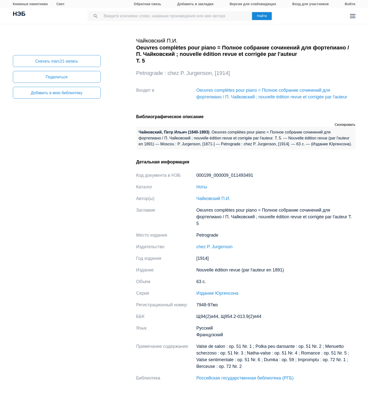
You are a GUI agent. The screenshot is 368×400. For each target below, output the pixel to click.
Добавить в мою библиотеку (56, 93)
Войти (350, 4)
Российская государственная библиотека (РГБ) (245, 378)
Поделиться (56, 77)
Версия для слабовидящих (253, 4)
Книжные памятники (30, 4)
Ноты (201, 186)
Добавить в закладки (195, 4)
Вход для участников (310, 4)
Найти (262, 16)
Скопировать (345, 125)
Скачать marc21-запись (56, 61)
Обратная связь (147, 4)
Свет (60, 4)
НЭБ (19, 14)
